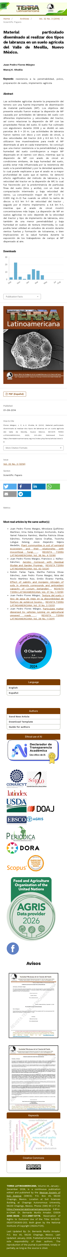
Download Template (21, 721)
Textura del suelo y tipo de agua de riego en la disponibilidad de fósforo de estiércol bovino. (37, 598)
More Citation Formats (16, 448)
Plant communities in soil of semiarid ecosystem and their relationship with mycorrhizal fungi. (37, 548)
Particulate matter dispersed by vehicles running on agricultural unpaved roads (37, 612)
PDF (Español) (16, 394)
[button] (10, 486)
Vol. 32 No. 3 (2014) (49, 19)
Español (13, 693)
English (13, 687)
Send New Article (19, 716)
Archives (24, 19)
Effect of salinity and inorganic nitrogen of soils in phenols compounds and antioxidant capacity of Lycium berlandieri (37, 585)
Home (6, 19)
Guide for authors (19, 727)
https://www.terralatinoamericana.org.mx (29, 1209)
